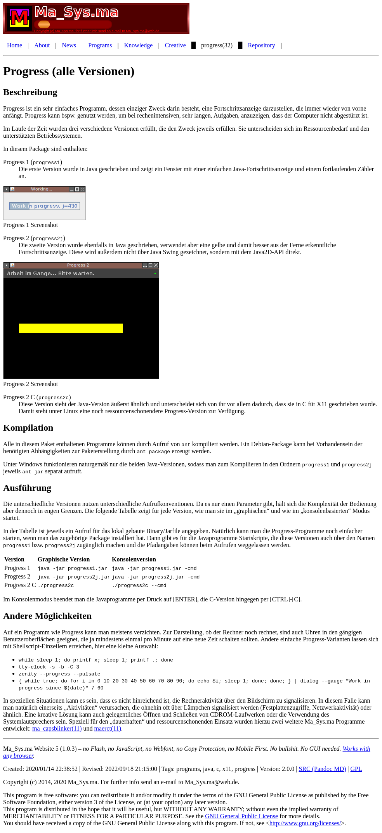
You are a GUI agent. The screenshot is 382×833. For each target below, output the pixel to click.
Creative (175, 45)
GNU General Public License (241, 816)
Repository (261, 45)
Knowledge (138, 45)
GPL (356, 768)
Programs (100, 45)
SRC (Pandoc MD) (322, 768)
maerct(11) (107, 728)
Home (14, 45)
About (42, 45)
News (69, 45)
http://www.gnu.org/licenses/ (305, 823)
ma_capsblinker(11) (57, 728)
